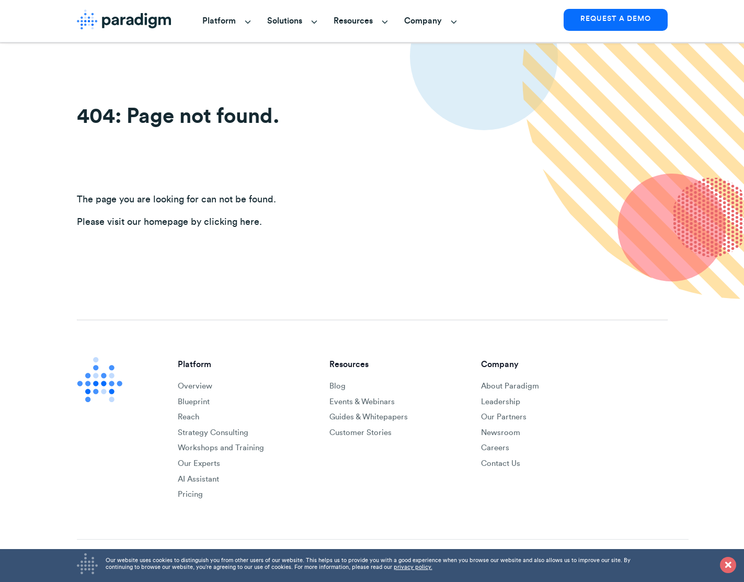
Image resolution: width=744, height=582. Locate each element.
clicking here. (233, 222)
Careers (495, 448)
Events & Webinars (362, 402)
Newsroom (500, 433)
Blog (337, 386)
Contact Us (500, 463)
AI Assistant (198, 479)
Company (423, 21)
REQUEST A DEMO (615, 18)
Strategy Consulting (213, 433)
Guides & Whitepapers (368, 417)
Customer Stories (360, 433)
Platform (219, 21)
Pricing (190, 494)
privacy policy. (413, 567)
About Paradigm (510, 386)
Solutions (284, 21)
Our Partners (503, 417)
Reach (188, 417)
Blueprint (194, 402)
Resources (353, 21)
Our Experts (199, 463)
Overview (195, 386)
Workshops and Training (221, 448)
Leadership (500, 402)
